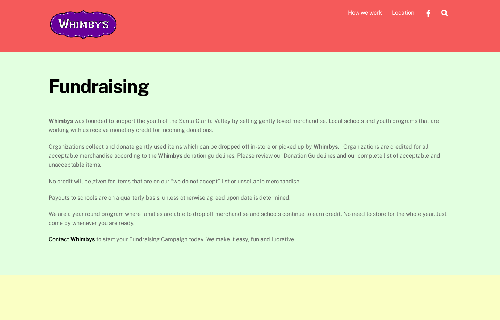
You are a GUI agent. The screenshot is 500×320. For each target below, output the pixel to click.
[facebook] (428, 12)
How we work (365, 12)
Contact (72, 239)
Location (403, 12)
